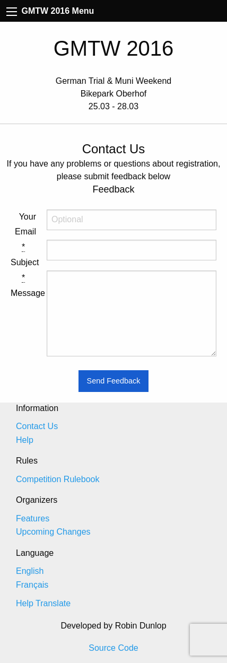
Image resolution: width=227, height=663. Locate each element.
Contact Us (37, 426)
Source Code (113, 647)
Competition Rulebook (57, 479)
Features (32, 518)
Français (32, 584)
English (29, 570)
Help (24, 439)
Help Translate (43, 603)
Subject (23, 254)
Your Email (25, 224)
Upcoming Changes (53, 531)
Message (23, 285)
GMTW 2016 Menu (50, 10)
